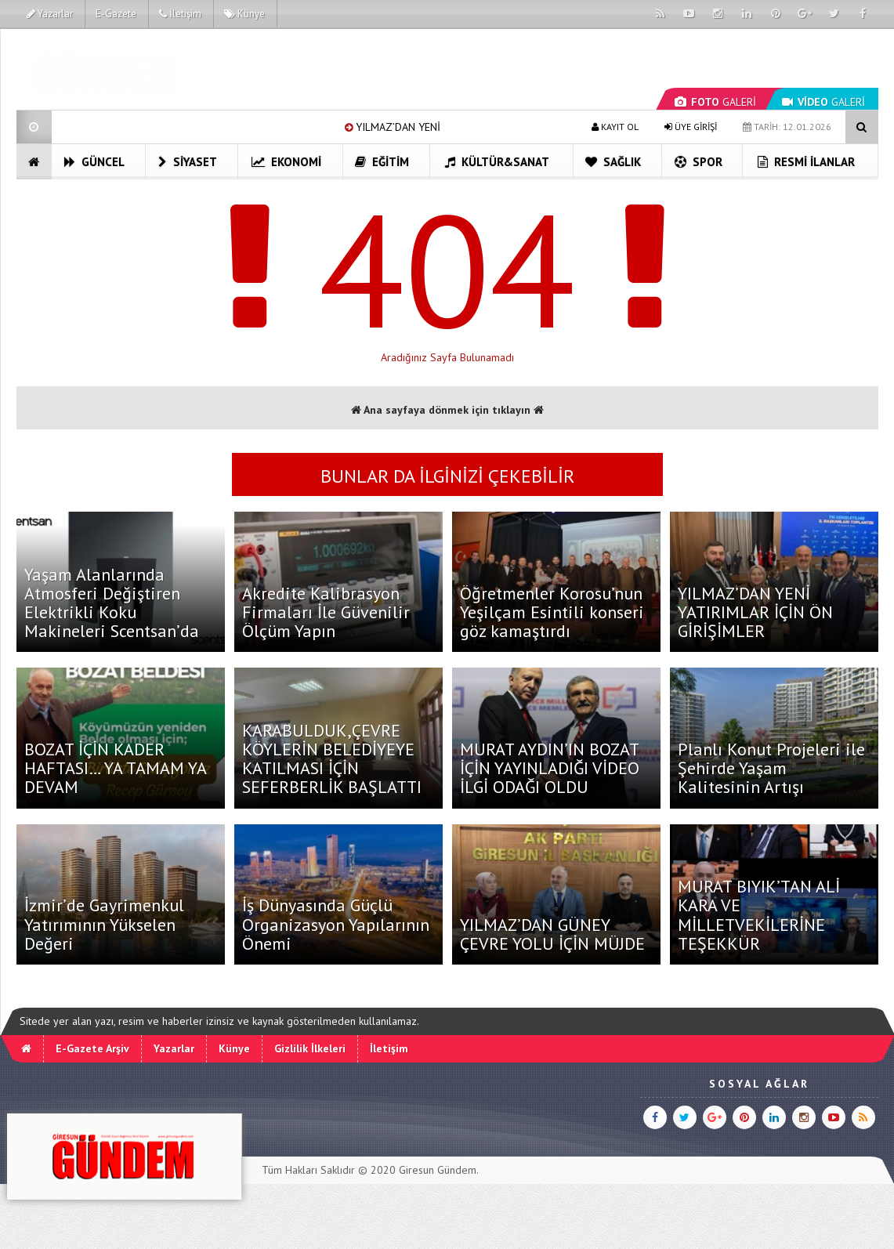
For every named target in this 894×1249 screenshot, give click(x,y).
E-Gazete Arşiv (92, 1048)
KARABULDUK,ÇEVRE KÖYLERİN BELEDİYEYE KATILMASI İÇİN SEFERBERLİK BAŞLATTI (332, 758)
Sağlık (613, 161)
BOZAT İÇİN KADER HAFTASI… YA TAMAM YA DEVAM (115, 768)
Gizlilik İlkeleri (310, 1048)
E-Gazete (116, 13)
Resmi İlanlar (806, 161)
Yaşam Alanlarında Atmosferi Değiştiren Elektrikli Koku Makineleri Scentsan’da (111, 603)
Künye (244, 13)
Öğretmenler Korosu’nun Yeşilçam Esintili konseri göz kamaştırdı (552, 612)
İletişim (180, 13)
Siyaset (187, 161)
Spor (698, 161)
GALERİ (715, 102)
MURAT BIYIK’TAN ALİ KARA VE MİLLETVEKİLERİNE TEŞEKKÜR (759, 914)
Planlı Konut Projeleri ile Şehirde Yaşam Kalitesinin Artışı (771, 768)
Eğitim (382, 161)
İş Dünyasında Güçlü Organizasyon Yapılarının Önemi (335, 924)
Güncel (94, 161)
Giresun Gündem (437, 1170)
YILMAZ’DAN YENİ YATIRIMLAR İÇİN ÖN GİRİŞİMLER (755, 612)
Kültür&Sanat (497, 161)
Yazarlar (50, 13)
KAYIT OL (615, 126)
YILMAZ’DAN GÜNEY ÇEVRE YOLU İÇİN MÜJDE (552, 934)
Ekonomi (286, 161)
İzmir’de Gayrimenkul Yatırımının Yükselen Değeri (104, 924)
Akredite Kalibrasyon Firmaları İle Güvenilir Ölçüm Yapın (326, 612)
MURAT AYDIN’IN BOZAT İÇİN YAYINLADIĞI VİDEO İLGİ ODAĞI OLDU (549, 768)
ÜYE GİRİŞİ (690, 126)
